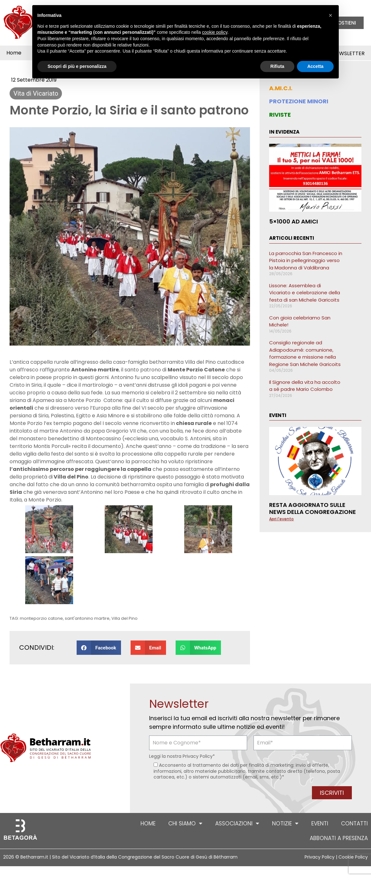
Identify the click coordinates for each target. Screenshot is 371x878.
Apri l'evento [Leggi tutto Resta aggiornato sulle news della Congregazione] (281, 519)
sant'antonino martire (87, 618)
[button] (99, 647)
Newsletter (349, 53)
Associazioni (237, 823)
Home (13, 52)
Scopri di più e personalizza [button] (77, 66)
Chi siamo (185, 823)
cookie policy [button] (214, 32)
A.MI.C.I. (280, 88)
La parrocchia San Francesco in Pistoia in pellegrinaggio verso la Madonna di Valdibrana (305, 260)
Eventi (319, 823)
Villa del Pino (124, 618)
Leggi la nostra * (182, 756)
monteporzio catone (41, 618)
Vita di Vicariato (35, 93)
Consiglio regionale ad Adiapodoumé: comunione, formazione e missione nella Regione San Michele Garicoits (305, 353)
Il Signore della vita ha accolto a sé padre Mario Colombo (304, 386)
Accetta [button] (315, 66)
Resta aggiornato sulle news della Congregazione (312, 508)
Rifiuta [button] (277, 66)
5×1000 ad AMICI (293, 221)
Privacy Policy (198, 756)
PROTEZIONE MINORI (298, 101)
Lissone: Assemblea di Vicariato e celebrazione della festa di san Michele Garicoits (304, 292)
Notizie (285, 823)
